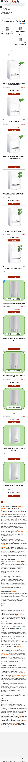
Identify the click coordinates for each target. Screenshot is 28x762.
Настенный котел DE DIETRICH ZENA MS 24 (14, 303)
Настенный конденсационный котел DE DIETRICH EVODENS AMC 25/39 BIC (14, 267)
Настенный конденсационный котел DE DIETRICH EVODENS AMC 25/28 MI (14, 194)
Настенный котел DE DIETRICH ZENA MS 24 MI (14, 376)
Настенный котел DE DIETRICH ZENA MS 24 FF (14, 339)
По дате (3, 49)
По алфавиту (9, 49)
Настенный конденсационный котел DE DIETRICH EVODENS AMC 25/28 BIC (14, 230)
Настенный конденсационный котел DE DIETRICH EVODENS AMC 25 (14, 120)
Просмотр (14, 93)
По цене (16, 49)
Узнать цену (17, 90)
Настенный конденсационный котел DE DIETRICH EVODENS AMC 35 (14, 157)
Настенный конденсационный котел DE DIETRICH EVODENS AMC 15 (14, 84)
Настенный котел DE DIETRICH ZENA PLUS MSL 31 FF (14, 486)
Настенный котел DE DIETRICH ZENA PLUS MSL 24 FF (14, 449)
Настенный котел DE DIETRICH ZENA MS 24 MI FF (14, 412)
